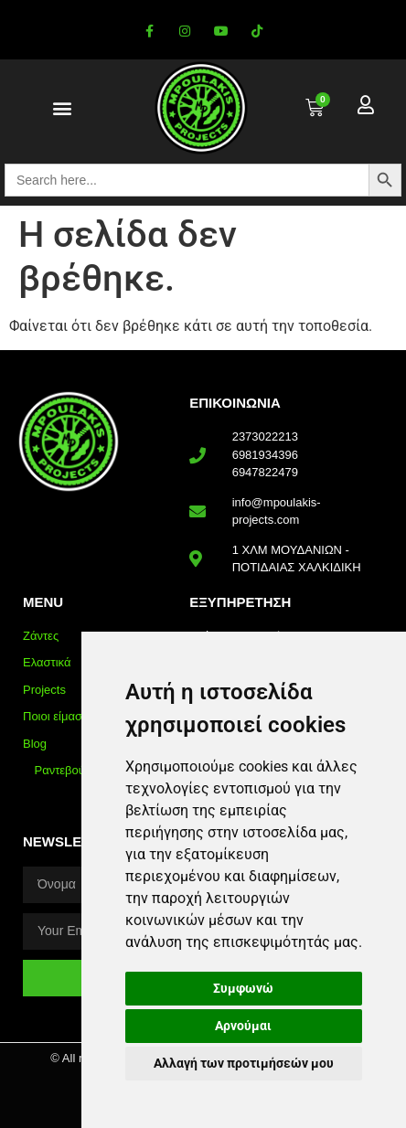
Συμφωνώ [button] (243, 988)
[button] (62, 108)
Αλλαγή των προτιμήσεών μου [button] (244, 1063)
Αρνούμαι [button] (243, 1025)
